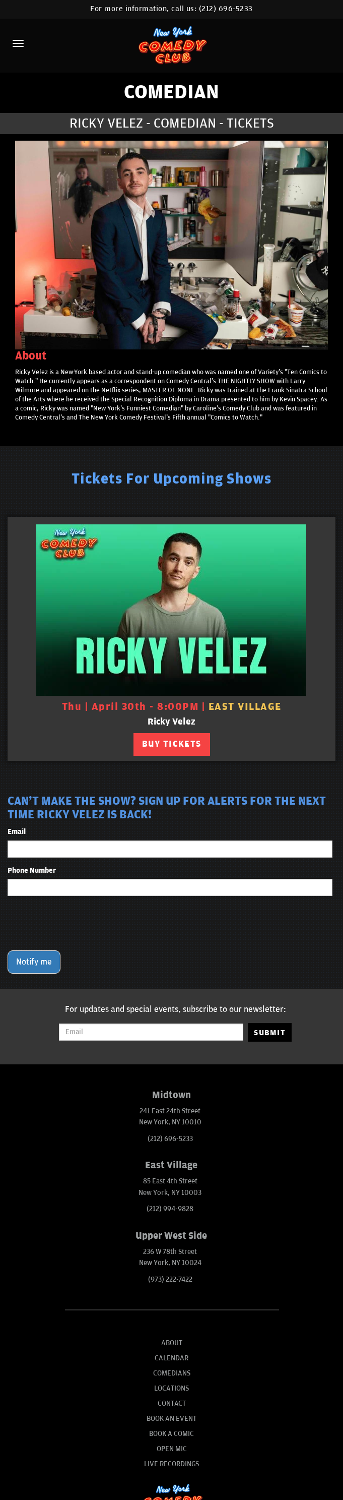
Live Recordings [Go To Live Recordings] (171, 1464)
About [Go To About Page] (171, 1343)
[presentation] (84, 923)
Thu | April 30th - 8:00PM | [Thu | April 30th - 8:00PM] (172, 707)
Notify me (34, 962)
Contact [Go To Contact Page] (172, 1403)
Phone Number (32, 870)
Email (17, 831)
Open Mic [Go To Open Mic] (172, 1449)
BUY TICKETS (171, 744)
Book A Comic (171, 1433)
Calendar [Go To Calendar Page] (171, 1358)
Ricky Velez (171, 721)
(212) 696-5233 (226, 9)
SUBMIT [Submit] (270, 1032)
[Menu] (18, 43)
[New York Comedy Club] (171, 44)
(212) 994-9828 (170, 1209)
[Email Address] (151, 1032)
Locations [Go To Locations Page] (171, 1388)
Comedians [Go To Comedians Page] (171, 1373)
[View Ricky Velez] (171, 610)
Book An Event (171, 1418)
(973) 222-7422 (170, 1279)
